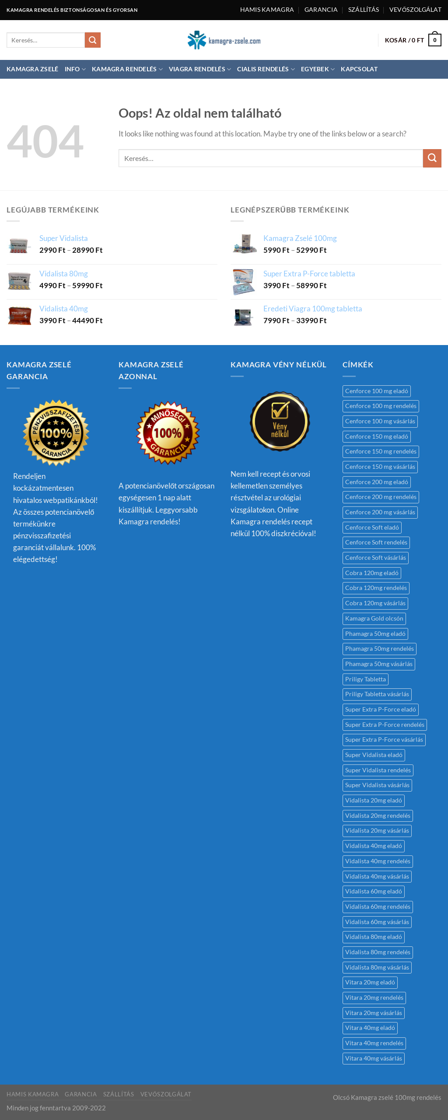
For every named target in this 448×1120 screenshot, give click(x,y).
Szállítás (363, 9)
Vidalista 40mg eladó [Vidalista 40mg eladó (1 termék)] (373, 845)
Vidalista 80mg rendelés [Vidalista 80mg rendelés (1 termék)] (377, 952)
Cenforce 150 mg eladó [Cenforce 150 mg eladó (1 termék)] (376, 436)
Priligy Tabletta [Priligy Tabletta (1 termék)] (365, 679)
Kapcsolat (359, 69)
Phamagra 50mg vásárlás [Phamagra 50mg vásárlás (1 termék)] (379, 663)
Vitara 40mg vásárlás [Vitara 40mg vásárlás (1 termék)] (373, 1058)
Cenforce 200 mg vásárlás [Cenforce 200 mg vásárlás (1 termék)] (380, 512)
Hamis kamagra (267, 9)
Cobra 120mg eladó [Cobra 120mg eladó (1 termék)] (372, 572)
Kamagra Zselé (33, 69)
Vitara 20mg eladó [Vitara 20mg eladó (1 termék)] (370, 982)
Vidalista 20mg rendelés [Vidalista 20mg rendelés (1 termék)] (377, 815)
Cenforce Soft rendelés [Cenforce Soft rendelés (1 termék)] (376, 542)
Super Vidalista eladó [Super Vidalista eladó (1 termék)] (373, 754)
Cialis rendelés (266, 69)
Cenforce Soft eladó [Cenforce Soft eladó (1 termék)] (372, 527)
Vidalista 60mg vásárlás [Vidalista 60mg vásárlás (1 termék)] (377, 921)
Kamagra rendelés (127, 69)
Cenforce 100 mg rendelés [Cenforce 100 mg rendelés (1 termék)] (380, 405)
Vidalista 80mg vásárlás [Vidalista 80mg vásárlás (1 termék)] (377, 967)
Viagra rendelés (200, 69)
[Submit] (93, 40)
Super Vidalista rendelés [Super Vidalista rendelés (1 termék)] (378, 770)
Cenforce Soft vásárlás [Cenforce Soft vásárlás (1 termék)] (375, 557)
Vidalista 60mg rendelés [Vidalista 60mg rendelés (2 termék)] (377, 906)
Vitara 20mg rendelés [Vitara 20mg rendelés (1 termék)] (374, 997)
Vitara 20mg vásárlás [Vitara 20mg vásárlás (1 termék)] (373, 1012)
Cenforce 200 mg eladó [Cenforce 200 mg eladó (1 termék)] (376, 481)
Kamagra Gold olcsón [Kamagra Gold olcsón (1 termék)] (374, 618)
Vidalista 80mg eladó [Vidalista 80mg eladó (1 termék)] (373, 936)
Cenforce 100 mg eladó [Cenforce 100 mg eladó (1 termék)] (376, 390)
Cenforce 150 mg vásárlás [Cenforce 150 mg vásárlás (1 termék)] (380, 466)
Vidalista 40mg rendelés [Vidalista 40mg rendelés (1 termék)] (377, 861)
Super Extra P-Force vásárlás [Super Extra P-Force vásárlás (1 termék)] (384, 739)
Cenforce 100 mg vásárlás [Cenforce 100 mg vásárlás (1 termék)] (380, 421)
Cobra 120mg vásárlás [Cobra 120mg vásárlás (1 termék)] (375, 603)
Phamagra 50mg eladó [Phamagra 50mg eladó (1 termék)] (375, 633)
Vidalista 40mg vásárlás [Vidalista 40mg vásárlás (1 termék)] (377, 876)
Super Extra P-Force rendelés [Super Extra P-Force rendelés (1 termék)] (384, 724)
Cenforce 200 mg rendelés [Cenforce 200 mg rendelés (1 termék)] (380, 496)
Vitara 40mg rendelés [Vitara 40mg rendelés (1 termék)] (374, 1043)
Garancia (321, 9)
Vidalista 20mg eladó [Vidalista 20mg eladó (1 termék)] (373, 800)
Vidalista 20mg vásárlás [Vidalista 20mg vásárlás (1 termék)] (377, 830)
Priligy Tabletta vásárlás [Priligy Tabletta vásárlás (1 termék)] (377, 694)
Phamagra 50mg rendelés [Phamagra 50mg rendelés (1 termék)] (379, 648)
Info (75, 69)
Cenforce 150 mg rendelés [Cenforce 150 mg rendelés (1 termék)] (380, 451)
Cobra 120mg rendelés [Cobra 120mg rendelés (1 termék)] (376, 587)
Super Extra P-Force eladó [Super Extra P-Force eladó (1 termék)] (380, 709)
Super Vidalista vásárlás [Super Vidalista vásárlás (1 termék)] (377, 785)
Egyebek (318, 69)
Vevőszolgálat (415, 9)
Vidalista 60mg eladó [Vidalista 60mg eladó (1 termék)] (373, 891)
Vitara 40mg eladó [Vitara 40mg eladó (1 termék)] (370, 1027)
